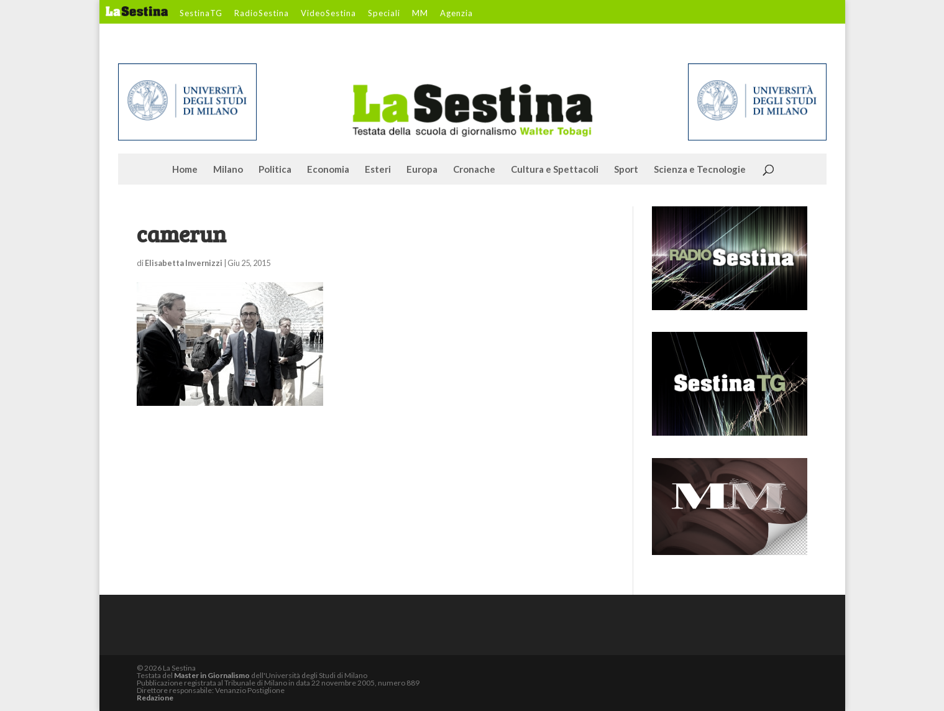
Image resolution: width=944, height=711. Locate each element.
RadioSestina (261, 13)
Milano (228, 170)
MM (420, 13)
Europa (422, 170)
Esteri (378, 170)
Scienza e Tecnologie (700, 170)
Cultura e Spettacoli (554, 170)
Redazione (155, 697)
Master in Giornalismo (212, 675)
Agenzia (456, 13)
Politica (275, 170)
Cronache (474, 170)
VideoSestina (328, 13)
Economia (328, 170)
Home (185, 170)
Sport (626, 170)
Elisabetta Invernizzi (183, 263)
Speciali (384, 13)
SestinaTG (201, 13)
